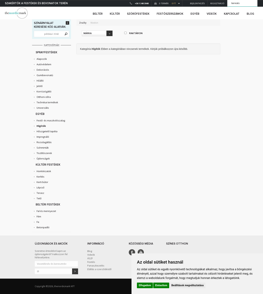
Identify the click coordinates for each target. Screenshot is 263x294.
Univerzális (43, 107)
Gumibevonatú (45, 75)
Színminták (43, 147)
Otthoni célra (44, 97)
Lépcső (40, 187)
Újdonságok (43, 158)
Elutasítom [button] (161, 285)
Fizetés (91, 262)
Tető (39, 198)
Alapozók (42, 59)
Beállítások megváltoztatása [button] (187, 285)
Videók (212, 13)
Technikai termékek (47, 102)
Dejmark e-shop (16, 13)
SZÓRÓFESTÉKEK (138, 13)
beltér (98, 13)
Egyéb (40, 114)
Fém (39, 216)
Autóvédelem (44, 64)
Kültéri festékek (48, 164)
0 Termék (165, 3)
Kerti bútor (42, 182)
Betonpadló (43, 227)
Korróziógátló (44, 91)
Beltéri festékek (48, 204)
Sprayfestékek (46, 52)
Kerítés (40, 176)
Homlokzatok (44, 171)
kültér (115, 13)
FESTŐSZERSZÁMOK (170, 13)
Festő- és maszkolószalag (51, 120)
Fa (38, 222)
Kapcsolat (231, 13)
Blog (250, 13)
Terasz (40, 193)
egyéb (195, 13)
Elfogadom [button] (145, 285)
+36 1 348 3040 (142, 3)
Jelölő (40, 86)
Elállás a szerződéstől (99, 269)
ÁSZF (90, 258)
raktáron (133, 33)
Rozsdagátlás (44, 142)
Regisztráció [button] (217, 3)
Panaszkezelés (95, 265)
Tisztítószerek (44, 153)
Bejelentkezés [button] (195, 3)
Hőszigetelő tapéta (47, 131)
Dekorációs (43, 69)
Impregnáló (43, 136)
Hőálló (40, 80)
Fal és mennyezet (46, 211)
